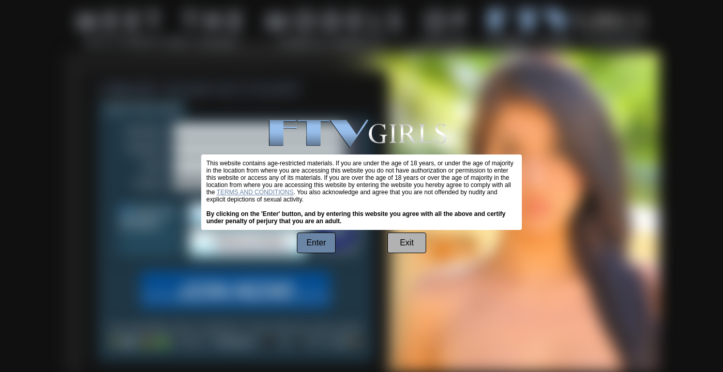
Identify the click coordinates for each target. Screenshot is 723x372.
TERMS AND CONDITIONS (255, 192)
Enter (316, 242)
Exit (407, 242)
